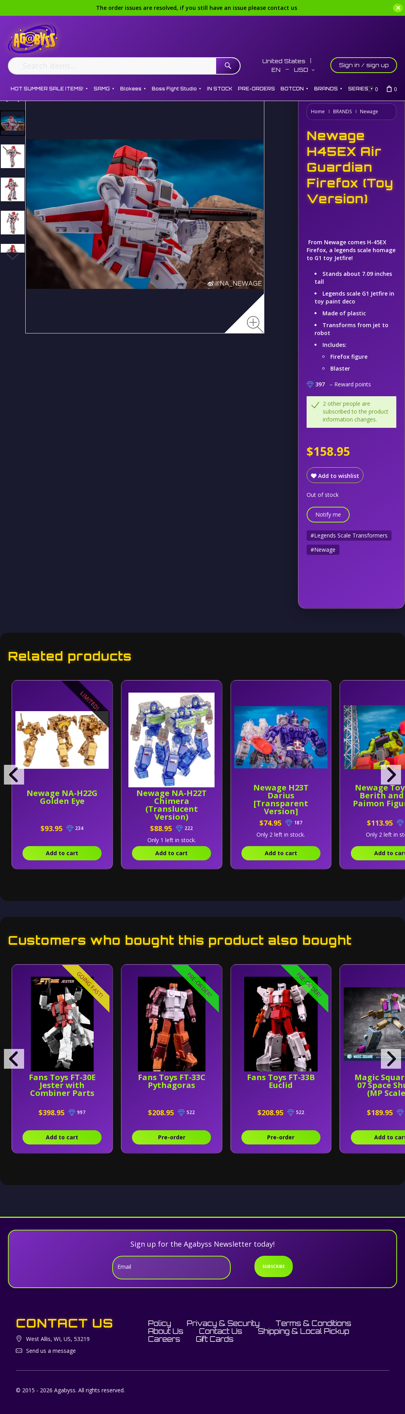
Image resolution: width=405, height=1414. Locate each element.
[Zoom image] (255, 324)
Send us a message (51, 1350)
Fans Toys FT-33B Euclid (281, 1081)
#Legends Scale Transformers (349, 535)
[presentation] (14, 775)
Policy (159, 1323)
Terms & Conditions (313, 1323)
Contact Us (220, 1331)
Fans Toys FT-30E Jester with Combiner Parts (62, 1085)
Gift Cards (215, 1339)
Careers (164, 1339)
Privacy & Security (223, 1323)
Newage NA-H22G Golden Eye (62, 797)
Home (318, 111)
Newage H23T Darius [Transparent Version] (281, 799)
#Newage (323, 549)
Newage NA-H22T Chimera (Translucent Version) (171, 805)
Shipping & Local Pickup (303, 1331)
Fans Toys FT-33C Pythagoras (171, 1081)
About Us (165, 1331)
